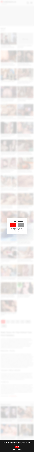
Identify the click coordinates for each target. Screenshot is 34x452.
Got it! (17, 446)
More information (17, 449)
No (21, 225)
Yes (13, 225)
